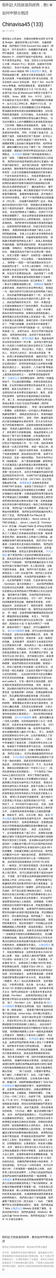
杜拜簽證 (17, 154)
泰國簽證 (38, 284)
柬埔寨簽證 (26, 482)
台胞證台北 (14, 378)
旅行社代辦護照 (16, 630)
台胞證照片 (35, 71)
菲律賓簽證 (8, 1085)
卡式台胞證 (18, 757)
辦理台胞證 (28, 338)
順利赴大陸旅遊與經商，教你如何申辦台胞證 (26, 9)
